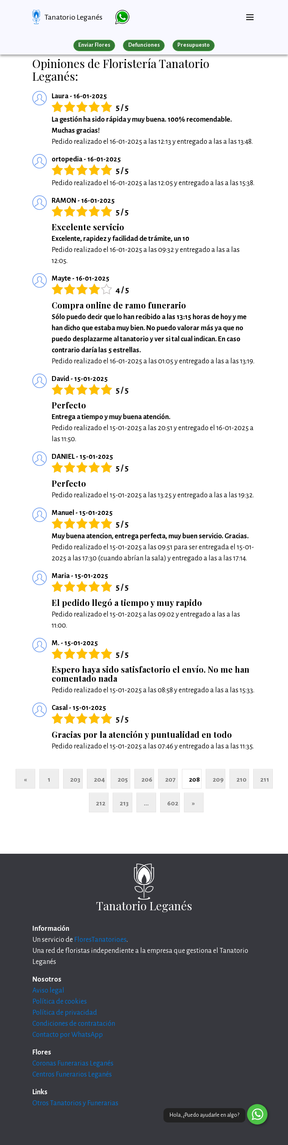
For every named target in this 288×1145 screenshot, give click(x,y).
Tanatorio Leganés (73, 17)
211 (264, 779)
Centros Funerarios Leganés (72, 1074)
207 (170, 779)
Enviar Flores (94, 45)
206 (146, 779)
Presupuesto (193, 45)
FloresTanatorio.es (100, 939)
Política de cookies (59, 1001)
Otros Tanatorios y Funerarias (75, 1103)
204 (99, 779)
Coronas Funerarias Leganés (72, 1063)
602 (172, 803)
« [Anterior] (25, 779)
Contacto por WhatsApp (67, 1034)
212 (100, 803)
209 (218, 779)
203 (75, 779)
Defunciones (144, 45)
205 (123, 779)
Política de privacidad (64, 1012)
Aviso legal (48, 990)
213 (124, 803)
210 (241, 779)
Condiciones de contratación (73, 1023)
